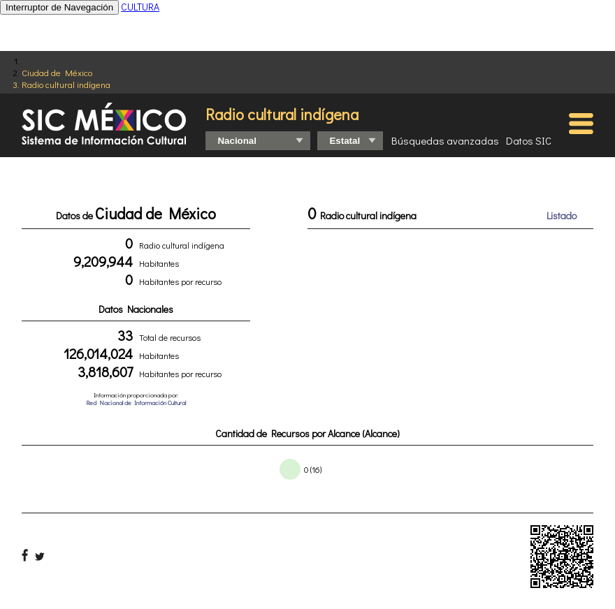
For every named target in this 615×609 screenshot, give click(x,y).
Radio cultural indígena (66, 84)
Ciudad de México (57, 72)
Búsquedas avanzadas (445, 140)
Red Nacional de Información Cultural (136, 402)
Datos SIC (528, 140)
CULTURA (140, 6)
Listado (562, 215)
